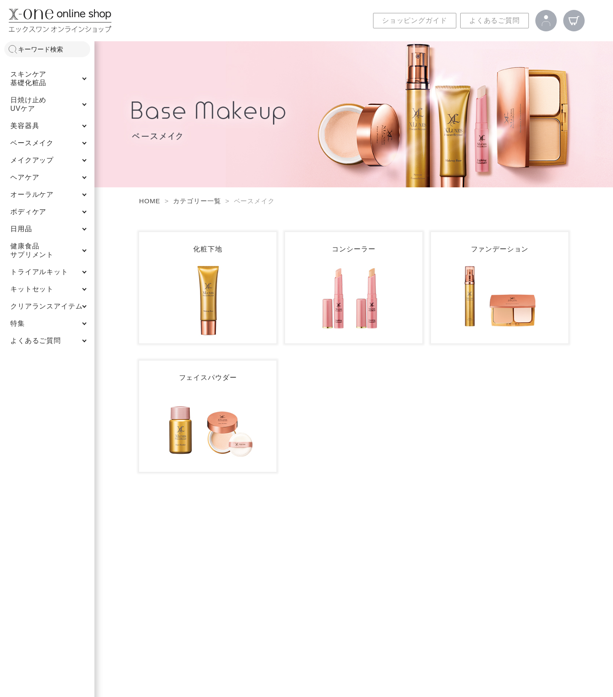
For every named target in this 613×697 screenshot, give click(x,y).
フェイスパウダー (208, 377)
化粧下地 (207, 249)
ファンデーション (500, 249)
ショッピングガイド (414, 20)
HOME (149, 201)
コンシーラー (353, 249)
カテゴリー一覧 (197, 201)
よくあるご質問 (494, 20)
